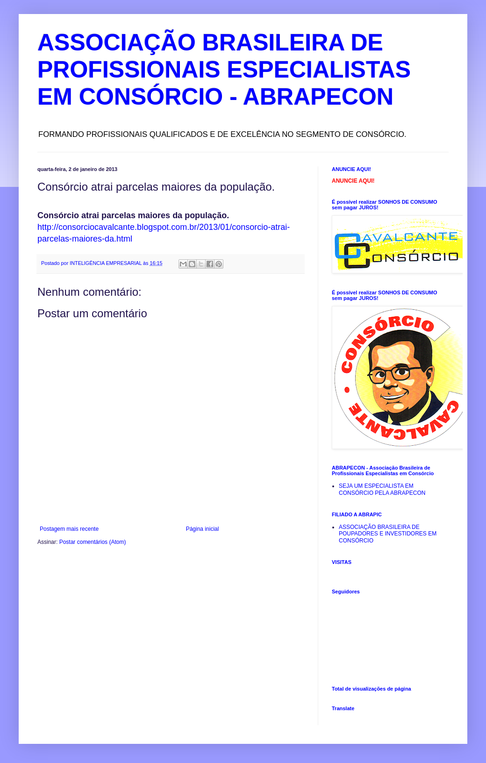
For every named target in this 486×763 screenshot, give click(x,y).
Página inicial (202, 529)
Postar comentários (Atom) (92, 542)
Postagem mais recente (69, 529)
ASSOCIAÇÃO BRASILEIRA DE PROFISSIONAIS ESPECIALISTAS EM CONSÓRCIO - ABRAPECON (224, 69)
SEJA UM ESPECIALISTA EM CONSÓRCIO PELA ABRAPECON (382, 489)
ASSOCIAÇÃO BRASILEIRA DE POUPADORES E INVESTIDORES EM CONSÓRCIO (387, 534)
